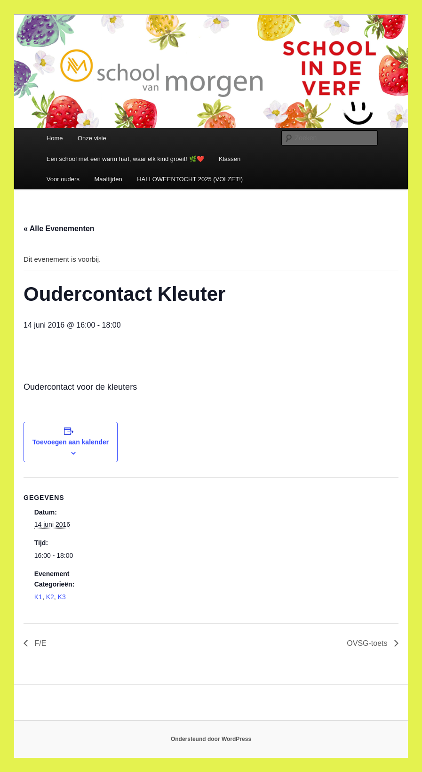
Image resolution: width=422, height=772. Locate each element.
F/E (39, 643)
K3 (62, 597)
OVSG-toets (368, 643)
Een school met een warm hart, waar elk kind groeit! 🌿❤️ (125, 158)
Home (55, 138)
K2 (50, 597)
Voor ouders (63, 179)
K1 (38, 597)
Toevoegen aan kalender (70, 442)
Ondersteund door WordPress (211, 739)
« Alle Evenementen (59, 229)
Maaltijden (108, 179)
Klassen (229, 158)
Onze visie (92, 138)
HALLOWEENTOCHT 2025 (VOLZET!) (190, 179)
